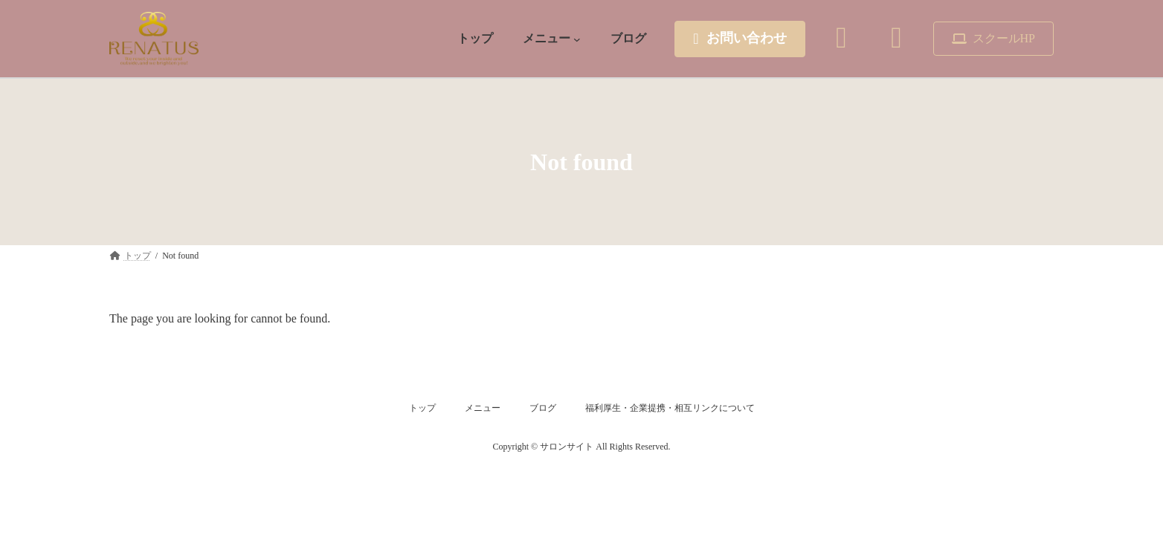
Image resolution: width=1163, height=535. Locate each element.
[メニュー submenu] (577, 38)
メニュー (482, 408)
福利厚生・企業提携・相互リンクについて (670, 408)
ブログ (542, 408)
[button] (739, 39)
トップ (422, 408)
